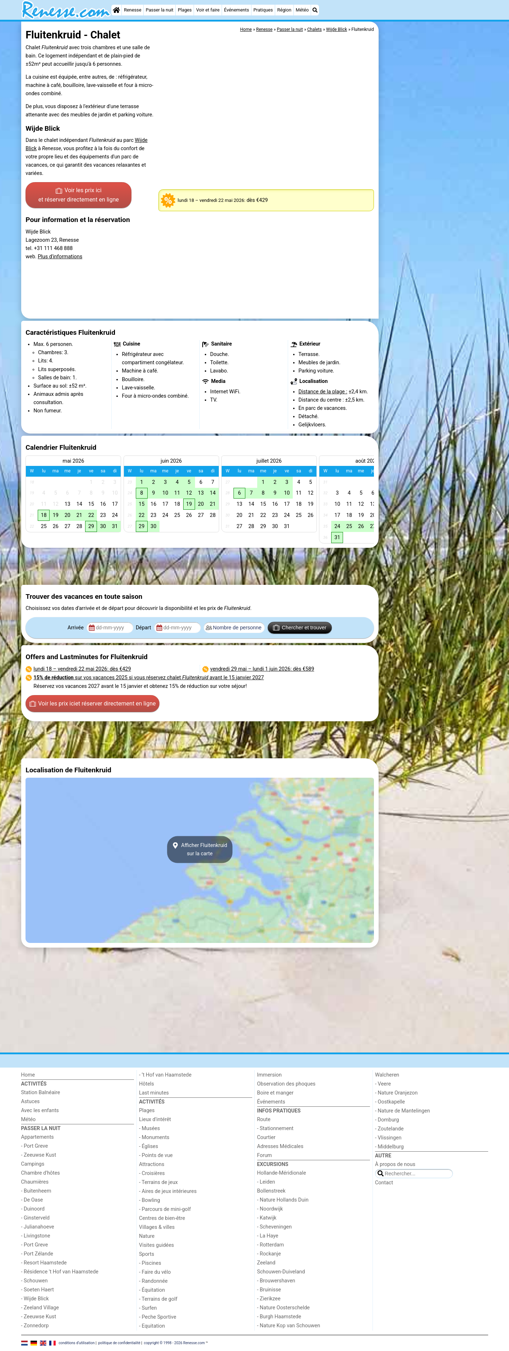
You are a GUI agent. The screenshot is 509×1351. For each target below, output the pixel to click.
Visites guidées (156, 1245)
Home (28, 1075)
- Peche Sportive (157, 1317)
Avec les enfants (40, 1110)
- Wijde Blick (35, 1299)
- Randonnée (153, 1281)
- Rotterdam (270, 1245)
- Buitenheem (36, 1191)
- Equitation (152, 1326)
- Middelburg (389, 1147)
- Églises (148, 1146)
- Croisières (152, 1173)
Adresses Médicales (280, 1146)
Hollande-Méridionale (281, 1173)
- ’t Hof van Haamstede (165, 1075)
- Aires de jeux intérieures (167, 1191)
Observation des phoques (286, 1084)
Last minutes (154, 1093)
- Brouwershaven (276, 1281)
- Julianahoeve (37, 1227)
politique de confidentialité (119, 1343)
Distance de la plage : (323, 392)
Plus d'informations (60, 257)
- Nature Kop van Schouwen (288, 1326)
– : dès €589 (262, 669)
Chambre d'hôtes (40, 1173)
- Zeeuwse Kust (38, 1155)
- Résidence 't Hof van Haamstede (60, 1272)
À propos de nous (395, 1164)
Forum (264, 1155)
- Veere (383, 1084)
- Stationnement (275, 1128)
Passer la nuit (159, 10)
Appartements (37, 1137)
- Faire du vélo (155, 1272)
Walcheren (387, 1075)
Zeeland (266, 1263)
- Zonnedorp (35, 1326)
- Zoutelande (389, 1129)
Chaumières (35, 1182)
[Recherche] (315, 10)
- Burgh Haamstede (279, 1317)
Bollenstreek (271, 1191)
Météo (302, 10)
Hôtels (146, 1084)
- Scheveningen (274, 1227)
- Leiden (266, 1182)
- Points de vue (156, 1155)
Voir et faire (207, 10)
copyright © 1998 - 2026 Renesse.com (174, 1343)
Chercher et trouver (299, 627)
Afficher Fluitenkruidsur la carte (199, 849)
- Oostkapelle (390, 1102)
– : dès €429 (82, 669)
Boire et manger (275, 1093)
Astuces (30, 1101)
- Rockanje (269, 1254)
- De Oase (32, 1200)
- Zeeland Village (40, 1308)
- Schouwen (34, 1281)
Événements (236, 10)
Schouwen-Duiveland (281, 1272)
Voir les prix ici (78, 195)
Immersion (269, 1075)
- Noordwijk (270, 1209)
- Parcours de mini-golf (165, 1209)
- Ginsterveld (35, 1218)
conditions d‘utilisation (76, 1343)
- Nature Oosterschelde (283, 1308)
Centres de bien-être (162, 1218)
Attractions (151, 1164)
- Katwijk (267, 1218)
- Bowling (149, 1200)
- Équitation (152, 1290)
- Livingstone (35, 1236)
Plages (185, 10)
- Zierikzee (269, 1299)
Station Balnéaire (40, 1092)
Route (263, 1119)
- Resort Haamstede (44, 1263)
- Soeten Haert (37, 1290)
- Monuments (154, 1137)
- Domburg (387, 1120)
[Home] (116, 10)
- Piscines (150, 1263)
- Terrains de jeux (158, 1182)
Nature (146, 1236)
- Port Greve (34, 1146)
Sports (146, 1254)
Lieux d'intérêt (155, 1119)
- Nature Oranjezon (396, 1093)
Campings (33, 1164)
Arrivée (76, 628)
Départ (144, 628)
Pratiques (263, 10)
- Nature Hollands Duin (283, 1200)
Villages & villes (157, 1227)
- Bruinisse (269, 1290)
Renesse (133, 10)
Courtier (266, 1137)
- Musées (149, 1128)
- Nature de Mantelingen (402, 1111)
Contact (384, 1183)
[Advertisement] (434, 187)
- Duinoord (33, 1209)
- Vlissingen (388, 1138)
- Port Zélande (37, 1254)
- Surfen (148, 1308)
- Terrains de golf (158, 1299)
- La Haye (267, 1236)
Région (284, 10)
